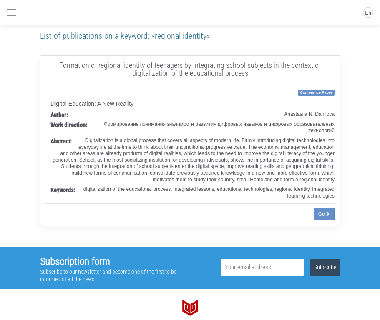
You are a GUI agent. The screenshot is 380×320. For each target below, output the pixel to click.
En (368, 13)
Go (324, 214)
